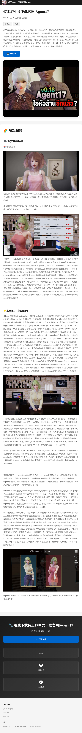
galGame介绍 (8, 709)
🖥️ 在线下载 (11, 54)
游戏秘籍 (6, 712)
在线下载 (6, 716)
